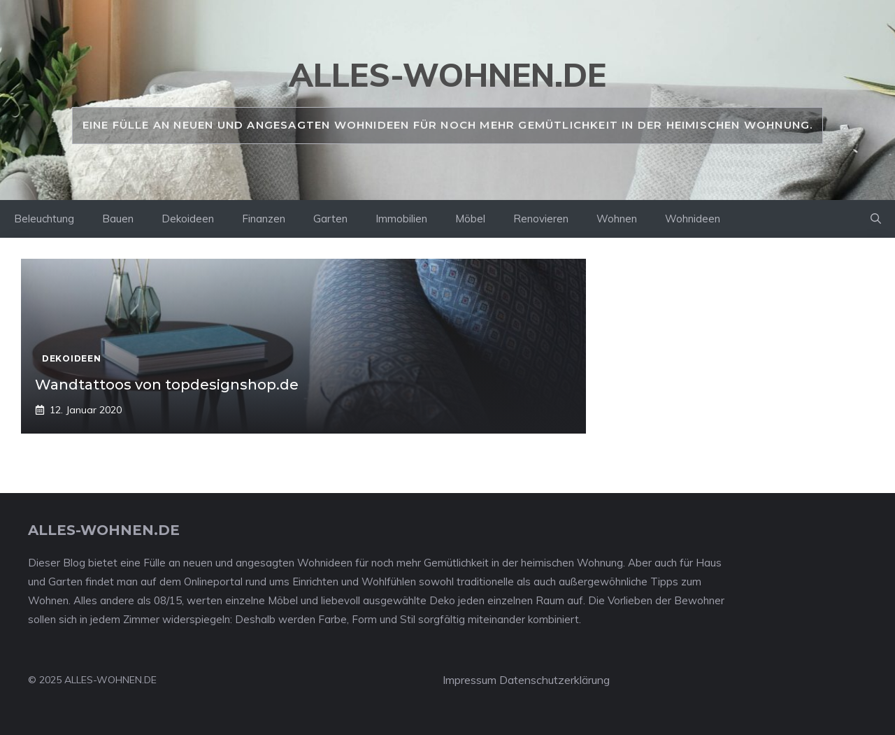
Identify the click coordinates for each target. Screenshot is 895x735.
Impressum (469, 680)
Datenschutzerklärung (554, 680)
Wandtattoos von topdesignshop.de (167, 384)
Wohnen (616, 218)
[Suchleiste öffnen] (876, 219)
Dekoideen (188, 218)
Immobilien (401, 218)
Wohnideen (692, 218)
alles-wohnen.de (447, 75)
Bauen (118, 218)
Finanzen (263, 218)
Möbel (470, 218)
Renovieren (540, 218)
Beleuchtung (44, 218)
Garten (330, 218)
